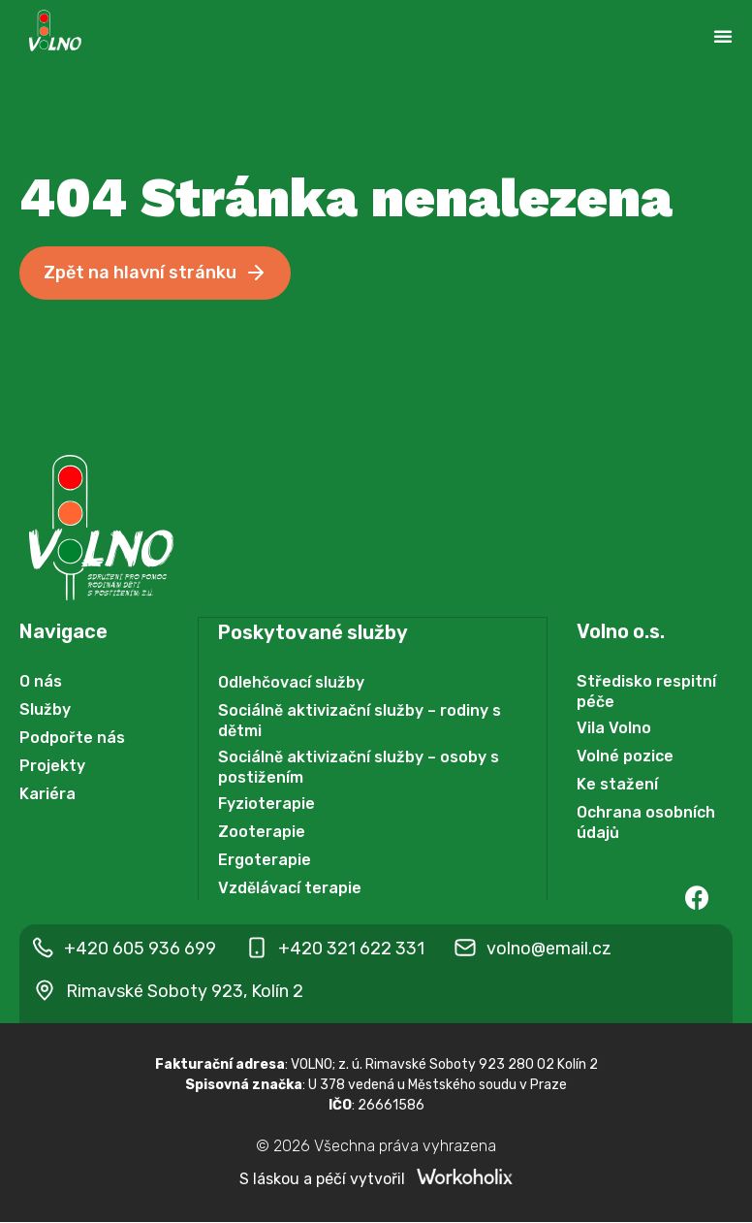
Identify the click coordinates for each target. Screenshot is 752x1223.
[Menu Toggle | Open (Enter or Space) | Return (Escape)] (723, 36)
